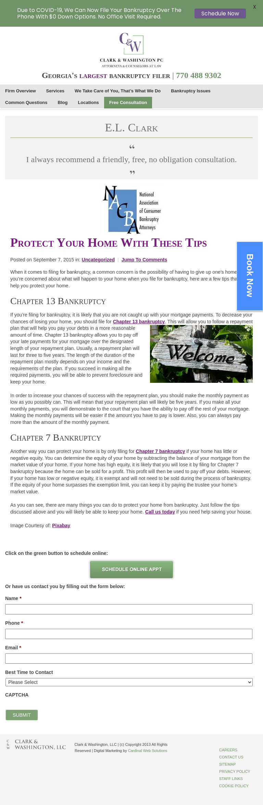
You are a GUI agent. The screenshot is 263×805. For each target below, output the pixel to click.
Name (13, 598)
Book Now (250, 275)
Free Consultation (128, 102)
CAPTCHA (16, 695)
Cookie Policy (234, 786)
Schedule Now (220, 13)
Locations (88, 102)
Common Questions (26, 102)
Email (13, 647)
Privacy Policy (234, 771)
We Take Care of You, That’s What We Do (118, 90)
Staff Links (231, 779)
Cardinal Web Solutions (147, 751)
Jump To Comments (144, 259)
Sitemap (227, 764)
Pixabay (61, 525)
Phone (14, 623)
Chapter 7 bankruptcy (160, 451)
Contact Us (231, 757)
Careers (228, 750)
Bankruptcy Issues (191, 90)
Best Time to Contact (29, 672)
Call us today (160, 512)
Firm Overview (20, 90)
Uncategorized (98, 259)
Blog (63, 102)
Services (55, 90)
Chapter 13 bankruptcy (139, 321)
